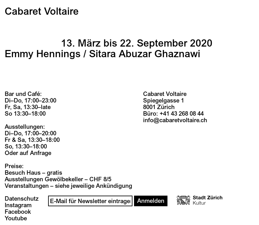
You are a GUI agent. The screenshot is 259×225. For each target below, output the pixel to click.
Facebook (18, 212)
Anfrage (40, 153)
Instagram (18, 205)
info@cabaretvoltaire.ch (175, 120)
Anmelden (150, 201)
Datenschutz (22, 198)
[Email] (90, 201)
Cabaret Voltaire (42, 11)
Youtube (16, 218)
